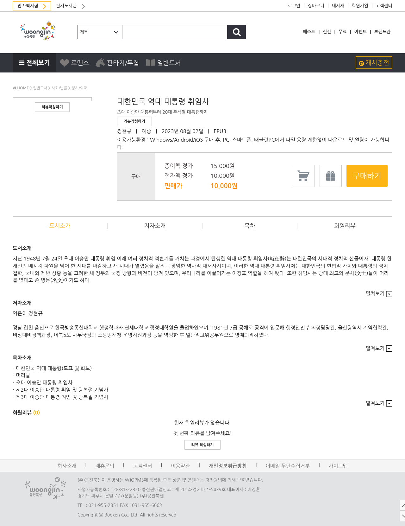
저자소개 (155, 226)
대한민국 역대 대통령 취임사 (163, 101)
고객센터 (384, 5)
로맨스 (74, 63)
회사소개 (66, 465)
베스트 (309, 31)
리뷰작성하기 (52, 107)
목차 (250, 226)
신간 (327, 31)
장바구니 (316, 5)
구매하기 (367, 176)
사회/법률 (59, 88)
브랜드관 (382, 31)
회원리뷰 (345, 226)
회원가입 (360, 5)
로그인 (294, 5)
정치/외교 (79, 88)
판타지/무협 (117, 63)
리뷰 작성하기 (202, 445)
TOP (397, 505)
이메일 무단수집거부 (287, 465)
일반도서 (163, 63)
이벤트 (360, 31)
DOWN (397, 515)
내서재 (338, 5)
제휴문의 (104, 465)
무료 (343, 31)
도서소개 (60, 226)
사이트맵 (338, 465)
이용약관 (180, 465)
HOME (21, 88)
